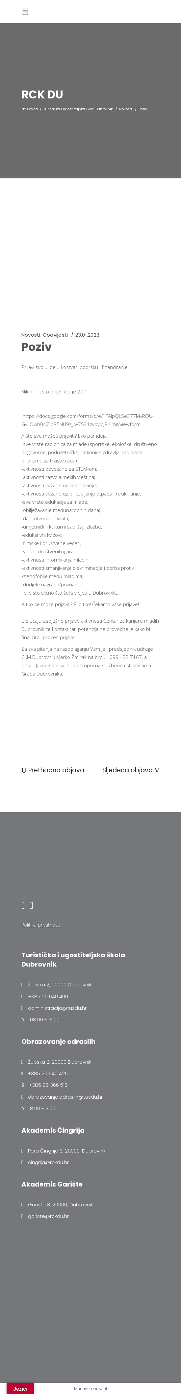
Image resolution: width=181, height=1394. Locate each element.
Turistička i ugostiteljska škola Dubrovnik (78, 109)
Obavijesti (55, 334)
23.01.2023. (87, 334)
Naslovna (29, 109)
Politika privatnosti (40, 925)
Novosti (125, 109)
